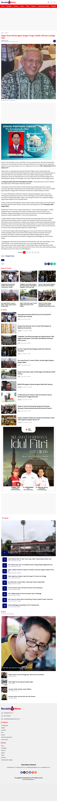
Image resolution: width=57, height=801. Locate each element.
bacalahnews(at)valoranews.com (12, 733)
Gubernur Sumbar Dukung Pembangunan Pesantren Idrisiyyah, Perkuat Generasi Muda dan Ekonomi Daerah (46, 304)
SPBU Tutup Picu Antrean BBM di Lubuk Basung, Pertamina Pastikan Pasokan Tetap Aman (30, 613)
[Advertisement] (28, 20)
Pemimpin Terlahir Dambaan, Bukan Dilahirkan (19, 703)
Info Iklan (3, 744)
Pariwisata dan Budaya (6, 774)
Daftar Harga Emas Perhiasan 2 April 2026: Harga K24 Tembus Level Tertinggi (27, 590)
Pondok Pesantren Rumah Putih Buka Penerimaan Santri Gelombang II (25, 602)
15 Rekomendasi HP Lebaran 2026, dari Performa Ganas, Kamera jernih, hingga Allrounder (35, 406)
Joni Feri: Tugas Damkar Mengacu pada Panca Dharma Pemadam (46, 285)
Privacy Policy (4, 753)
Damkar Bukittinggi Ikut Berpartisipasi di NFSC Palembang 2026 (23, 619)
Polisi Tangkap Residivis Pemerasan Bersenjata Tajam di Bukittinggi (24, 607)
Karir (2, 746)
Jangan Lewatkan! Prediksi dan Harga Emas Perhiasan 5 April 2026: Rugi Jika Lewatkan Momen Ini (37, 432)
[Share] (54, 41)
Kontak (3, 749)
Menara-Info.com (21, 781)
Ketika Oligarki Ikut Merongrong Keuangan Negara (20, 696)
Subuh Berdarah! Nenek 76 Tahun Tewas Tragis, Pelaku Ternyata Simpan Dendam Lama (29, 573)
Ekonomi (22, 332)
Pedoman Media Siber (6, 751)
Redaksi (3, 742)
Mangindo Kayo (4, 40)
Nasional (3, 771)
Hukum (3, 767)
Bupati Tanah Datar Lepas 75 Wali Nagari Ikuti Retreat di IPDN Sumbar (28, 304)
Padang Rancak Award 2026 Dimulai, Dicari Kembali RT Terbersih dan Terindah (8, 286)
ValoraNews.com (11, 781)
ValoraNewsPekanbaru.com (33, 781)
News (21, 319)
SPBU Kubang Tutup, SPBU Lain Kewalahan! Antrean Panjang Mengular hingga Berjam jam (30, 579)
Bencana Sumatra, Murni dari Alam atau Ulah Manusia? (21, 710)
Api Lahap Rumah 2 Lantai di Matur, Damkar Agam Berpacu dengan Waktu (8, 304)
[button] (48, 2)
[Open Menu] (51, 2)
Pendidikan (3, 762)
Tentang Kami (4, 739)
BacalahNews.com (45, 781)
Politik (2, 769)
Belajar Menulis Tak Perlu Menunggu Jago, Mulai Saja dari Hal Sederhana (26, 688)
